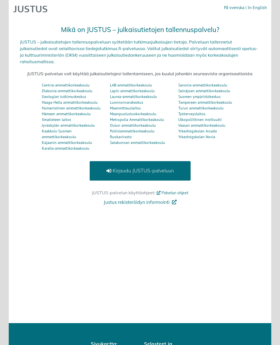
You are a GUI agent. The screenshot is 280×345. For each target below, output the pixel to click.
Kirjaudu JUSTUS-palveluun (140, 170)
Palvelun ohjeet (171, 192)
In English (257, 7)
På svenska (234, 7)
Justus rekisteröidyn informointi (140, 202)
